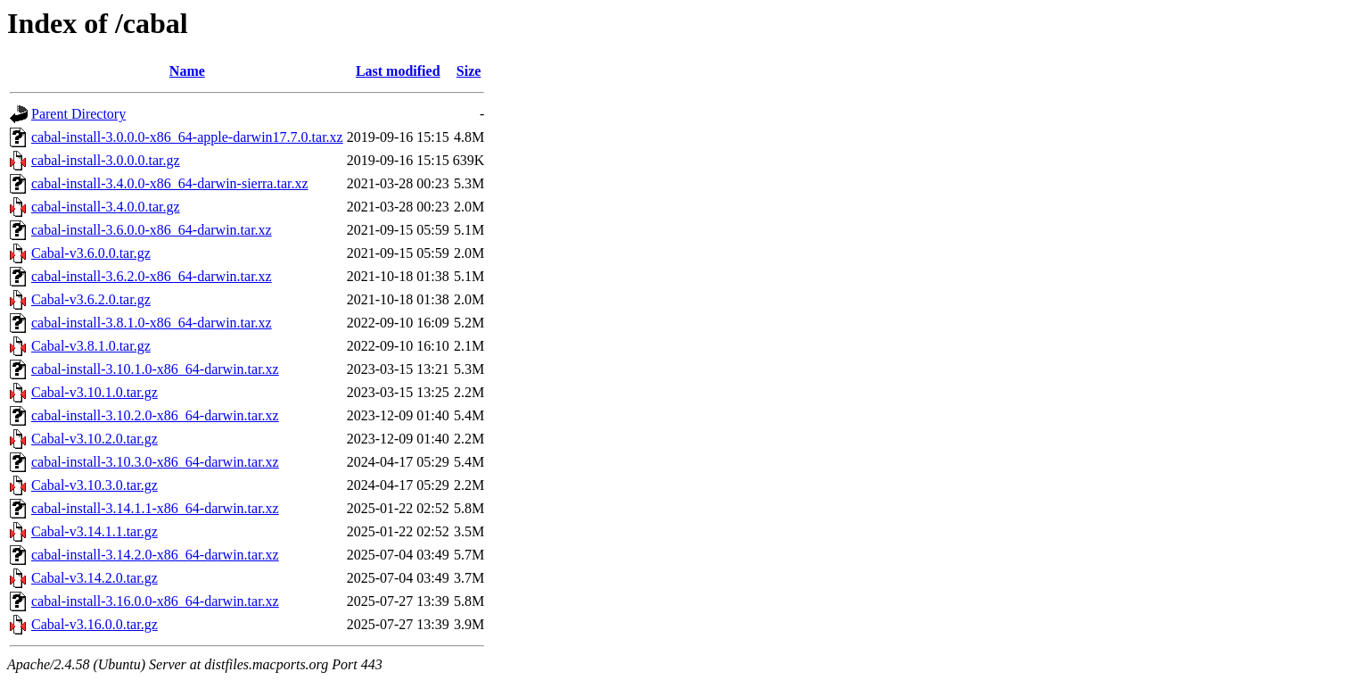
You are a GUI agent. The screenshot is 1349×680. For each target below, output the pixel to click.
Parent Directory (78, 113)
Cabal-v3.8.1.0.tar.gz (91, 345)
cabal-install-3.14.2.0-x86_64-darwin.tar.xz (155, 554)
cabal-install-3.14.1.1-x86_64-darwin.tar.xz (155, 508)
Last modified (398, 71)
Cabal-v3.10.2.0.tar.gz (94, 438)
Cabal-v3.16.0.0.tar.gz (94, 624)
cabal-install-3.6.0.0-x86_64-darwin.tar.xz (151, 229)
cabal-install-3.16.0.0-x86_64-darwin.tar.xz (155, 601)
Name (187, 71)
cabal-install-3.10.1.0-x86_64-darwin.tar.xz (155, 369)
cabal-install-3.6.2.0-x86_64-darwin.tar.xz (151, 276)
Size (469, 71)
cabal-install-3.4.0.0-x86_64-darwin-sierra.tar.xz (169, 183)
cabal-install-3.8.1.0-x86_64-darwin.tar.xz (151, 322)
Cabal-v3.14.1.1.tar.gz (94, 531)
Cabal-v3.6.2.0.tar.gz (91, 299)
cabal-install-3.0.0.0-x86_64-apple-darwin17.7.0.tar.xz (187, 137)
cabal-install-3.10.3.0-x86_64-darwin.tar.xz (155, 461)
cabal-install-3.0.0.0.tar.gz (105, 160)
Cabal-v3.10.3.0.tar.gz (94, 485)
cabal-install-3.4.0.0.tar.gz (105, 206)
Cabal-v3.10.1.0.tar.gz (94, 392)
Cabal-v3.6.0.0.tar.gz (91, 253)
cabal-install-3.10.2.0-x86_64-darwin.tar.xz (155, 415)
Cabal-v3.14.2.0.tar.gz (94, 577)
